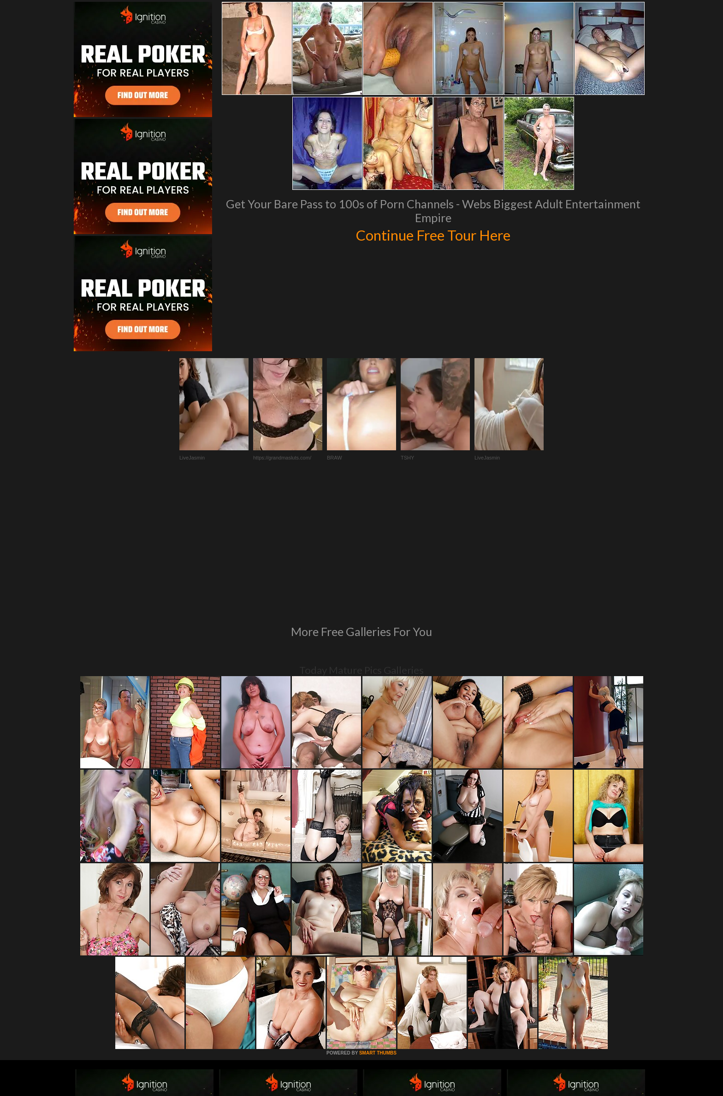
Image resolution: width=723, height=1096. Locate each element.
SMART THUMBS (378, 927)
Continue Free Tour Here (433, 234)
